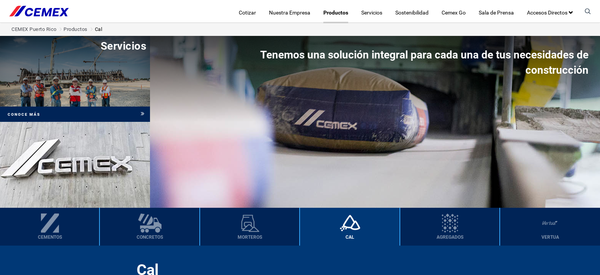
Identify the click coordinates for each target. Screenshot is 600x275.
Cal (99, 29)
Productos (335, 13)
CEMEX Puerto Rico (34, 29)
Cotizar (247, 13)
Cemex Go (454, 13)
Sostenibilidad (412, 13)
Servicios (371, 13)
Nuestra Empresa (289, 13)
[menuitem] (49, 227)
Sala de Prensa (496, 13)
